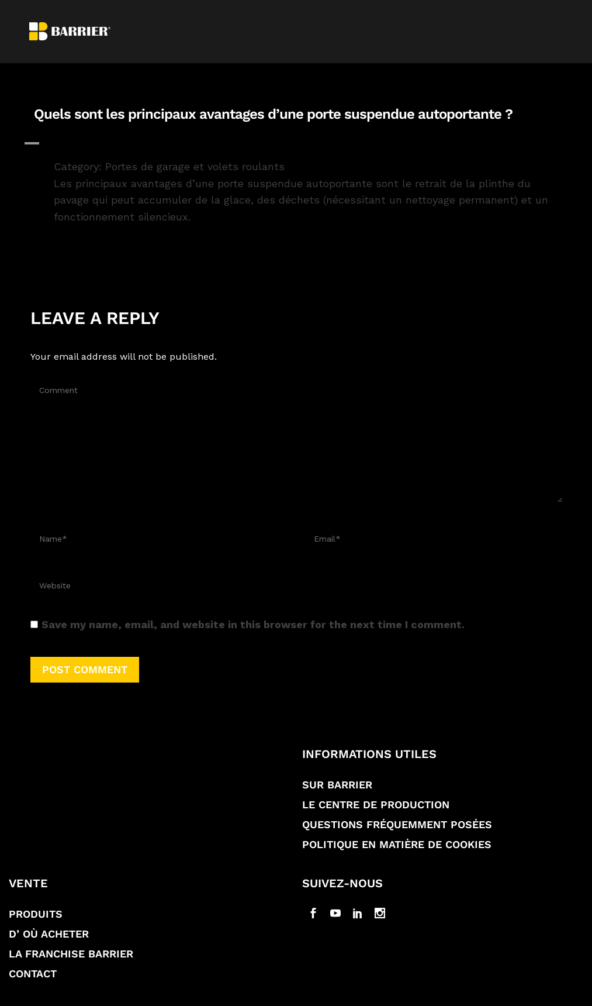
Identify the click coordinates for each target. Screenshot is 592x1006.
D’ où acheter (49, 934)
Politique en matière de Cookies (396, 844)
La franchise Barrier (71, 954)
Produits (36, 914)
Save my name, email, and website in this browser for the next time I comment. (253, 624)
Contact (33, 973)
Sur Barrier (337, 784)
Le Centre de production (375, 804)
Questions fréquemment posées (397, 824)
